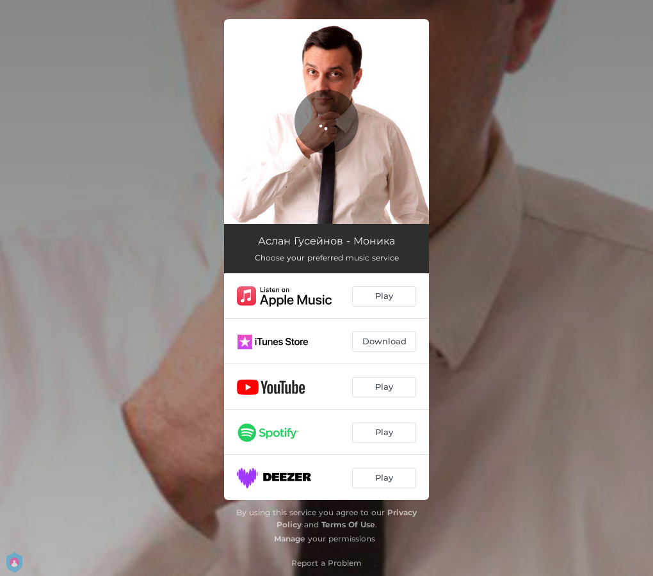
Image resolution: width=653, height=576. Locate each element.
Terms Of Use (348, 524)
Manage (289, 538)
